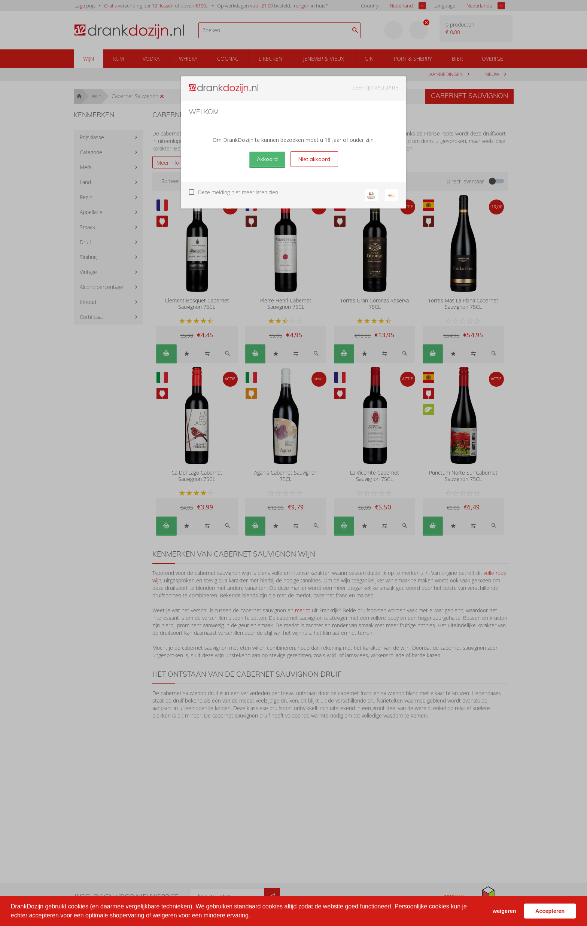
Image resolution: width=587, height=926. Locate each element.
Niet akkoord (314, 159)
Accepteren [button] (550, 911)
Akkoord (267, 159)
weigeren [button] (504, 911)
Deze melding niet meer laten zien (238, 192)
